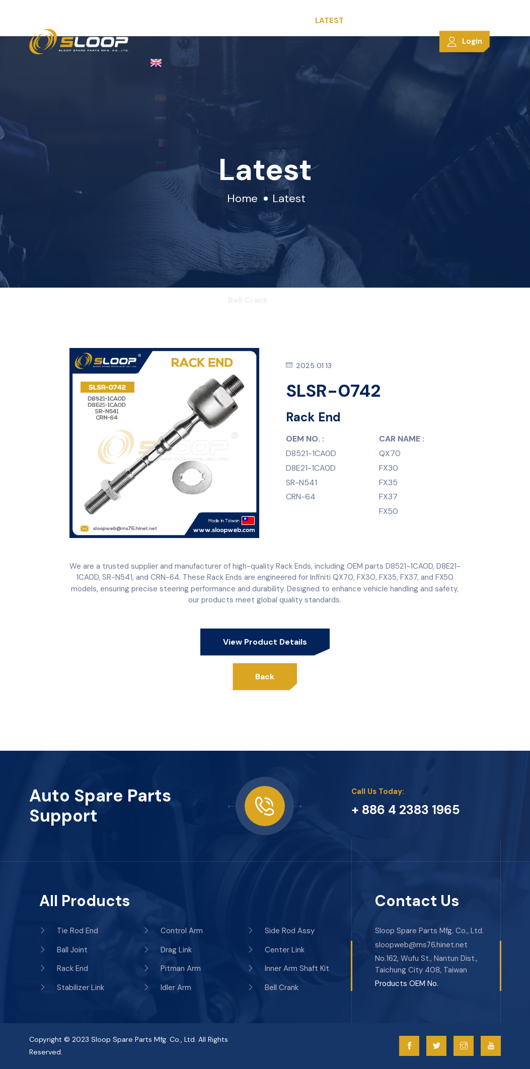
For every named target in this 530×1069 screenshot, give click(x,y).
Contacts (371, 21)
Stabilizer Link (71, 988)
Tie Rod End (68, 931)
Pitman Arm (172, 968)
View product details (265, 642)
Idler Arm (167, 988)
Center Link (276, 950)
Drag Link (167, 950)
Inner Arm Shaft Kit (288, 968)
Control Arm (173, 931)
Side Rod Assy (281, 931)
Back (264, 676)
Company (198, 21)
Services (290, 21)
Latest (329, 21)
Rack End (63, 968)
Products (244, 21)
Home (161, 21)
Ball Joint (63, 950)
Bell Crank (272, 988)
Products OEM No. (406, 983)
